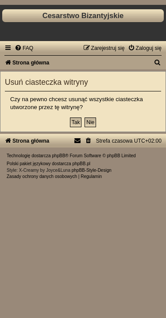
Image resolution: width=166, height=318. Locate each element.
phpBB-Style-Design (92, 170)
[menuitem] (24, 48)
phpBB (58, 155)
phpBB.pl (81, 163)
